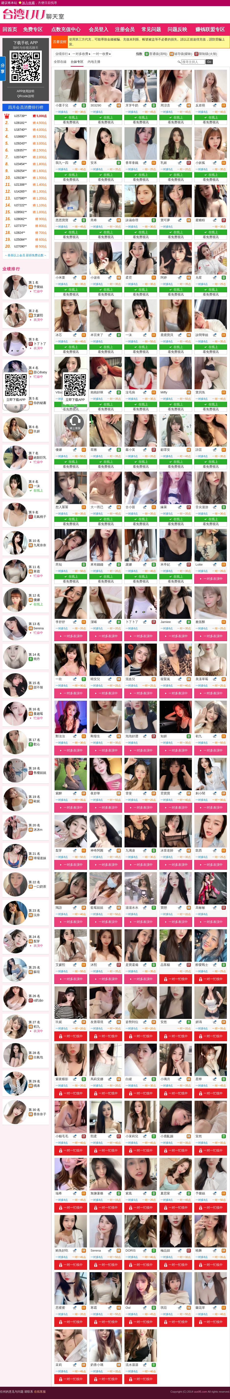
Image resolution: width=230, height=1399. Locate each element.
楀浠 (37, 1086)
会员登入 (98, 29)
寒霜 (37, 571)
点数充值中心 (65, 29)
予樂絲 (38, 287)
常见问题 (151, 29)
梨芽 (37, 941)
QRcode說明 (25, 96)
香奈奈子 (40, 1114)
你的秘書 (40, 403)
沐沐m (38, 829)
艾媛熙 (38, 315)
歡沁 (37, 744)
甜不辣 (38, 687)
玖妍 (37, 431)
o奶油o (38, 1000)
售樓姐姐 (40, 773)
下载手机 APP (25, 43)
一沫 (37, 486)
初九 (37, 1026)
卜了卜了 (40, 344)
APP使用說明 (25, 91)
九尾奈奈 (40, 545)
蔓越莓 (38, 713)
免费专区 (33, 29)
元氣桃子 (40, 516)
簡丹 (37, 659)
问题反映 (177, 29)
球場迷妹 (40, 858)
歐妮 (37, 801)
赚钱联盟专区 (210, 29)
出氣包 (38, 1057)
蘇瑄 (37, 972)
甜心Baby (40, 372)
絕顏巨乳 (40, 457)
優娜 (37, 600)
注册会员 (125, 29)
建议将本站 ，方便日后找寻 (29, 3)
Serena (39, 628)
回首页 (9, 29)
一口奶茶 (40, 886)
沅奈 (37, 915)
